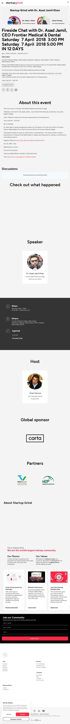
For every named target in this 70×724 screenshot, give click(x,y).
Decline (8, 714)
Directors (5, 670)
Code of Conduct (44, 714)
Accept (22, 714)
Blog (37, 676)
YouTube (38, 678)
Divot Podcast (40, 680)
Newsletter (39, 675)
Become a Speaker (41, 667)
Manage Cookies (16, 719)
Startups (5, 667)
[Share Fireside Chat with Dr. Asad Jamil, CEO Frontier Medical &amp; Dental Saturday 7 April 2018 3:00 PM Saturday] (3, 89)
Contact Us (6, 689)
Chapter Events (40, 665)
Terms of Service (34, 714)
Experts (4, 665)
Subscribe (34, 638)
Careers (5, 687)
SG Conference (40, 664)
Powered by (35, 720)
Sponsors (5, 669)
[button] (68, 2)
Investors (5, 664)
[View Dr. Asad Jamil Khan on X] (35, 270)
